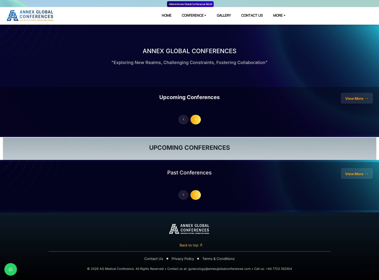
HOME (166, 15)
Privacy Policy (183, 259)
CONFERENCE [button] (193, 15)
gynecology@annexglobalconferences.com (219, 269)
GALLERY (224, 15)
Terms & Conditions (218, 259)
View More (356, 98)
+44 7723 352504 (279, 269)
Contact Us (153, 259)
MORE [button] (278, 15)
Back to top (191, 245)
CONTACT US (252, 15)
